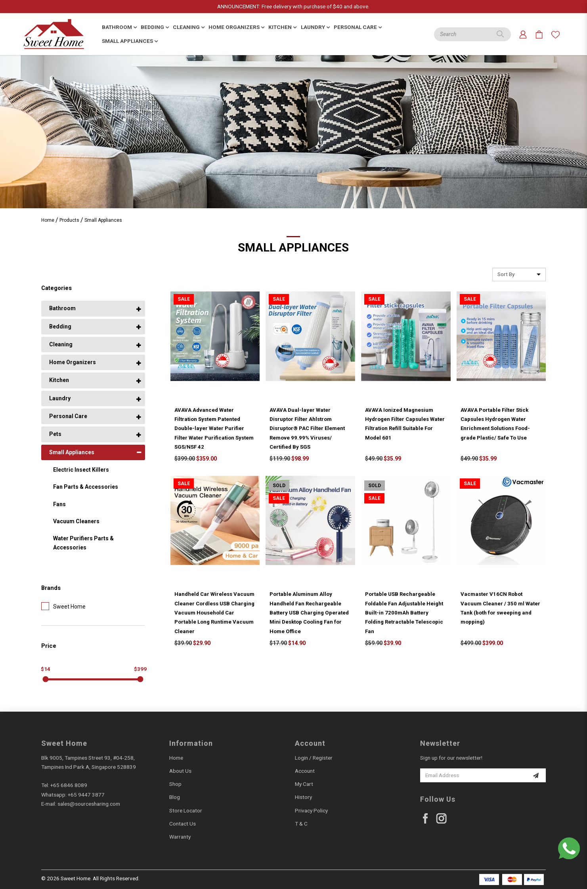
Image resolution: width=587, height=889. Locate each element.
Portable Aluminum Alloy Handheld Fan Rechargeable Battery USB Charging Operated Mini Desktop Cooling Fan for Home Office (309, 612)
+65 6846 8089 (68, 785)
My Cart (304, 784)
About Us (180, 771)
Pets (55, 434)
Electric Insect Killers (81, 470)
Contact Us (182, 823)
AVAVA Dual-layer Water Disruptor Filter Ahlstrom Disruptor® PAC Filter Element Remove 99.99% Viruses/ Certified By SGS (307, 428)
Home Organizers (72, 362)
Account (305, 771)
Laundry (60, 398)
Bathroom (62, 308)
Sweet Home (63, 606)
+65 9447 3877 (86, 794)
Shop (175, 784)
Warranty (180, 836)
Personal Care (68, 416)
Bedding (60, 326)
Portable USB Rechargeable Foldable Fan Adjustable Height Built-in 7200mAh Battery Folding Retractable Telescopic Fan (404, 612)
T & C (301, 823)
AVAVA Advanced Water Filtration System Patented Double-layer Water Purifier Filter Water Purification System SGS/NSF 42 (214, 428)
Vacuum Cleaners (76, 521)
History (303, 797)
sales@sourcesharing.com (88, 804)
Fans (59, 504)
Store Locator (185, 810)
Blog (174, 797)
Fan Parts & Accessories (85, 487)
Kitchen (59, 380)
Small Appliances (103, 220)
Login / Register (314, 758)
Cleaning (61, 344)
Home (47, 220)
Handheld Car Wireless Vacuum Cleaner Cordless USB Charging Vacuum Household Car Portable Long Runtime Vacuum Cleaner (214, 612)
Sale (184, 299)
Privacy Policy (311, 810)
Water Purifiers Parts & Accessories (83, 543)
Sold (279, 485)
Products (69, 220)
